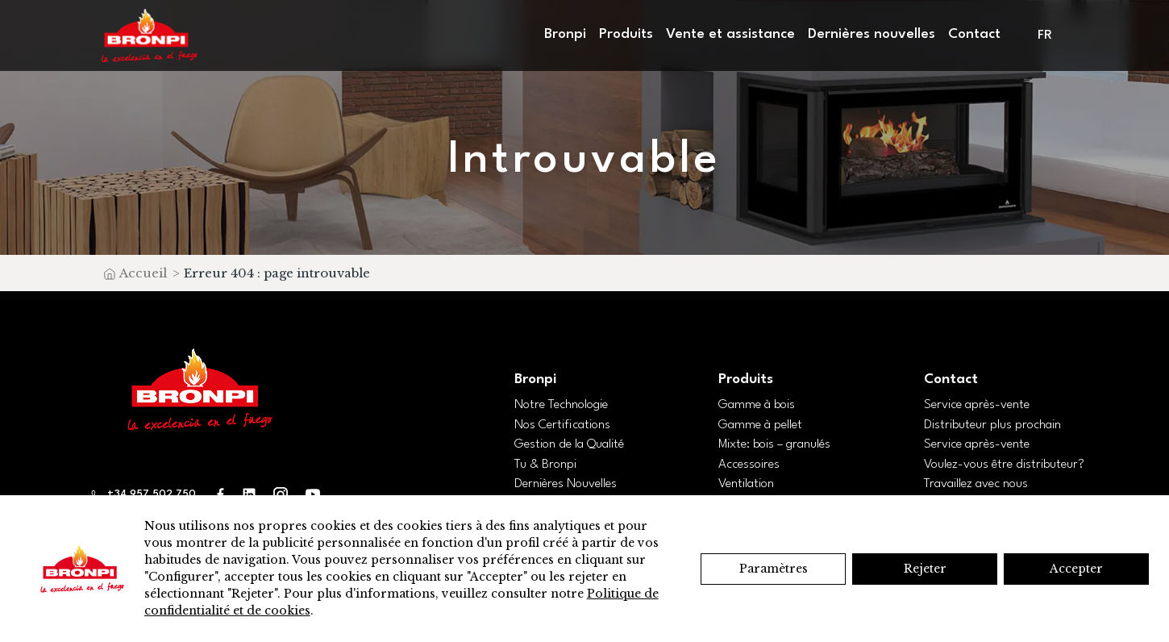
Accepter (1076, 568)
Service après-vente (977, 404)
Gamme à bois (756, 404)
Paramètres (773, 568)
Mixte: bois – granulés (774, 444)
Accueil (143, 273)
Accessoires (749, 464)
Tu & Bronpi (545, 464)
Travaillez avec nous (976, 483)
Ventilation (746, 483)
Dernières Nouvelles (565, 483)
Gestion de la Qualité (569, 444)
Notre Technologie (561, 404)
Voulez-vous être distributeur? (1004, 464)
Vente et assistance (730, 34)
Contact (974, 34)
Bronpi (565, 34)
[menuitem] (1046, 36)
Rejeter (925, 568)
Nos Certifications (562, 425)
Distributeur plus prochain (992, 425)
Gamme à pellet (760, 425)
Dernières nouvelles (871, 34)
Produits (626, 34)
